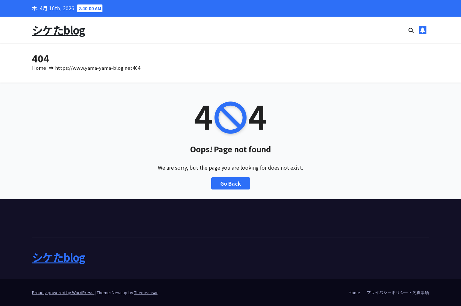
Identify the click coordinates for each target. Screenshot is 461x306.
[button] (411, 30)
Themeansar (146, 292)
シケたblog (58, 30)
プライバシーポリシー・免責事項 (398, 292)
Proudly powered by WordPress (63, 292)
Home (39, 67)
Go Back (230, 183)
